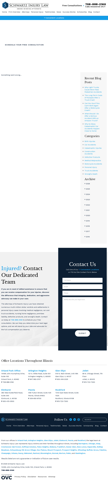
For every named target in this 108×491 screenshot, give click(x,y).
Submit (82, 333)
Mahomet (28, 453)
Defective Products (92, 157)
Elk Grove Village (29, 450)
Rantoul (36, 453)
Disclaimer (32, 477)
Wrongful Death (91, 174)
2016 (87, 236)
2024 (87, 194)
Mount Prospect (54, 450)
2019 (87, 220)
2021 (87, 210)
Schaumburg (15, 450)
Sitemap (51, 477)
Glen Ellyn (48, 440)
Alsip (98, 444)
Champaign (5, 453)
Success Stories (69, 12)
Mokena (53, 447)
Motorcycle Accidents (93, 164)
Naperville (91, 447)
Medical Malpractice (93, 160)
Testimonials (50, 12)
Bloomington (45, 453)
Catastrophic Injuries (93, 148)
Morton (62, 453)
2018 (87, 226)
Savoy (20, 453)
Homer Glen (71, 447)
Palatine (102, 450)
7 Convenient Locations (54, 18)
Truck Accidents (91, 171)
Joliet (56, 440)
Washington (80, 453)
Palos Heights (43, 447)
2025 (87, 188)
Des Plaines (42, 450)
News (59, 12)
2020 (87, 215)
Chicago (91, 444)
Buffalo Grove (93, 450)
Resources (42, 477)
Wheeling (82, 450)
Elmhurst (63, 440)
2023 (87, 199)
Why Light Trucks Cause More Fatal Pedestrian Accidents (93, 89)
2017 (87, 231)
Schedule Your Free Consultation (24, 45)
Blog (90, 12)
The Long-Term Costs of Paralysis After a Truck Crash (93, 97)
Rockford (81, 440)
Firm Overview (14, 12)
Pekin (68, 453)
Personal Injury (37, 12)
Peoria (70, 440)
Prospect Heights (69, 450)
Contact (96, 12)
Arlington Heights (35, 440)
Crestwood (6, 447)
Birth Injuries (90, 141)
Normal (55, 453)
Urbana (14, 453)
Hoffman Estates (29, 447)
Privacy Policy (20, 477)
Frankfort (61, 447)
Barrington (83, 444)
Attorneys (25, 12)
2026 (87, 183)
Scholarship (82, 12)
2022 (87, 204)
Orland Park (22, 440)
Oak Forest (16, 447)
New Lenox (81, 447)
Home (4, 12)
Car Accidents (90, 145)
